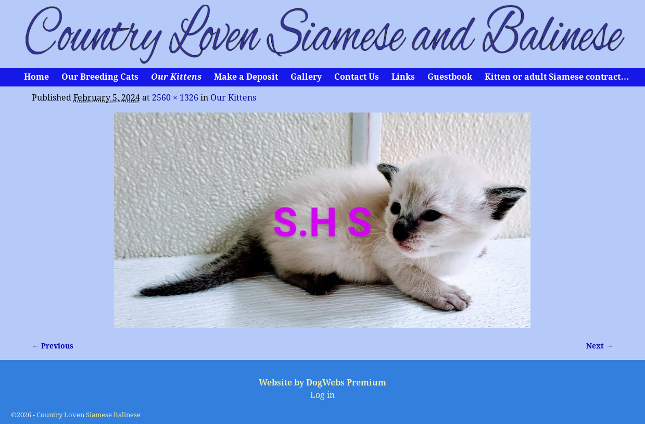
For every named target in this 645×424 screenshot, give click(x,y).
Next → (599, 346)
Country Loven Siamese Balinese (88, 415)
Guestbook (449, 77)
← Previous (52, 346)
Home (36, 77)
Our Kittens (176, 77)
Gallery (306, 77)
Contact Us (356, 77)
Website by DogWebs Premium (322, 383)
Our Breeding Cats (99, 77)
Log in (322, 395)
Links (403, 77)
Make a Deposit (246, 77)
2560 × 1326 (175, 98)
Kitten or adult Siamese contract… (557, 77)
